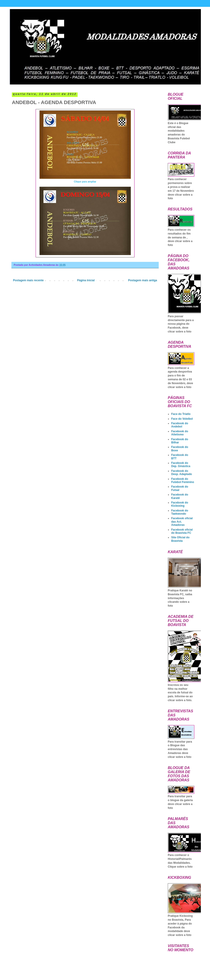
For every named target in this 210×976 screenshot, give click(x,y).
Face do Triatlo (181, 414)
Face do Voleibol (182, 418)
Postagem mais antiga (142, 280)
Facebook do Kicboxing (179, 504)
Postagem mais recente (28, 280)
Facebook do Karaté (179, 496)
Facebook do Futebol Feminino (182, 480)
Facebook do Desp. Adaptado (181, 472)
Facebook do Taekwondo (179, 512)
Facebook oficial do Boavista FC (182, 531)
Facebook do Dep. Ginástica (180, 464)
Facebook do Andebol (179, 425)
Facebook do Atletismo (179, 433)
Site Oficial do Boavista (180, 539)
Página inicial (86, 280)
